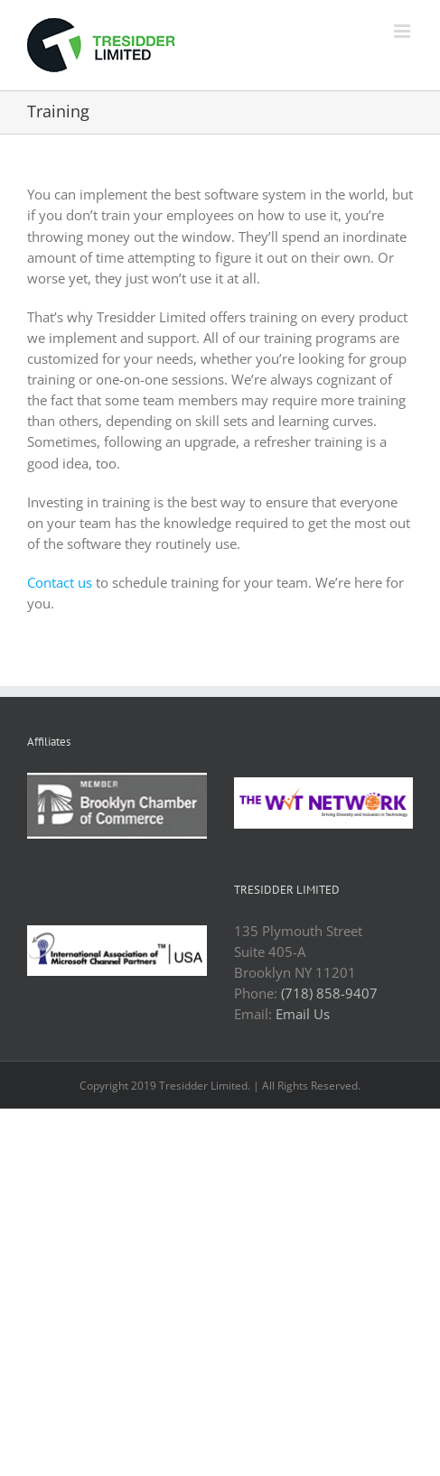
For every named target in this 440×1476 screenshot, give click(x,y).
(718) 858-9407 (329, 993)
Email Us (303, 1014)
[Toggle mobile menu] (403, 31)
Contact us (59, 582)
